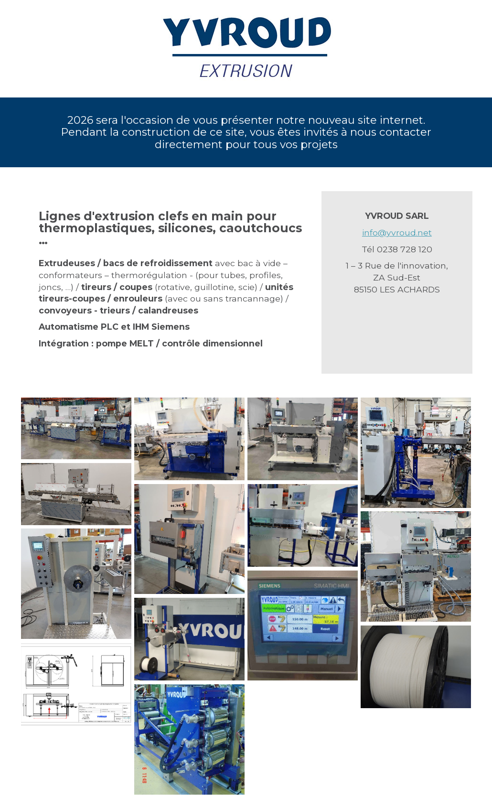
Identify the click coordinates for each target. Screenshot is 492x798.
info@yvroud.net (397, 232)
